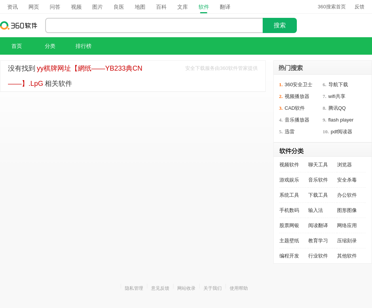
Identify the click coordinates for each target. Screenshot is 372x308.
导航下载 (338, 84)
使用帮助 (239, 288)
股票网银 (289, 225)
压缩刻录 (347, 240)
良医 (118, 7)
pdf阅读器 (341, 131)
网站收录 (186, 288)
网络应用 (347, 225)
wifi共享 (336, 96)
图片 (97, 7)
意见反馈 (160, 288)
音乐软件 (318, 180)
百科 (161, 7)
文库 (182, 7)
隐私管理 (134, 288)
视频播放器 (297, 96)
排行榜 (83, 46)
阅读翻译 (318, 225)
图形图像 (347, 210)
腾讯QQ (337, 108)
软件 (204, 7)
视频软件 (289, 164)
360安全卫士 (299, 84)
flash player (340, 120)
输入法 (315, 210)
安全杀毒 (347, 180)
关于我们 (212, 288)
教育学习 (318, 240)
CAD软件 (295, 108)
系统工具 (289, 195)
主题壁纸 (289, 240)
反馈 (359, 6)
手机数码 (289, 210)
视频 (76, 7)
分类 (50, 46)
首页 (16, 46)
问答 (55, 7)
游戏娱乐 (289, 180)
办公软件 (347, 195)
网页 (33, 7)
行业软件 (318, 256)
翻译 (225, 7)
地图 (140, 7)
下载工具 (318, 195)
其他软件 (347, 256)
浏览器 (344, 164)
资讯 (12, 7)
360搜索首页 (332, 6)
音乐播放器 (297, 120)
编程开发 (289, 256)
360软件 (19, 25)
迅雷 (290, 131)
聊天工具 (318, 164)
